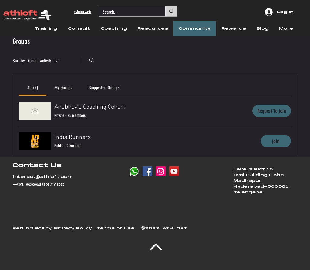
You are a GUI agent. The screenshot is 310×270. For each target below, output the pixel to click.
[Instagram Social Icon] (161, 171)
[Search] (91, 60)
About (82, 12)
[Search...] (128, 12)
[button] (45, 28)
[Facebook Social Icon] (147, 171)
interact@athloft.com (43, 177)
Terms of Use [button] (115, 228)
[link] (32, 88)
